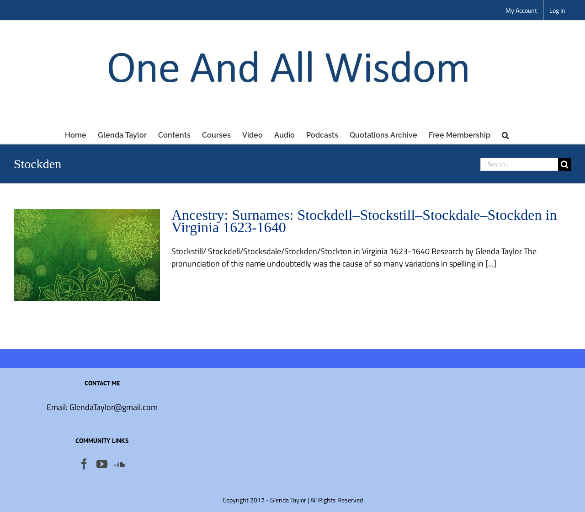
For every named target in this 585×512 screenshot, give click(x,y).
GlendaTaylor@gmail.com (113, 407)
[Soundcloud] (119, 464)
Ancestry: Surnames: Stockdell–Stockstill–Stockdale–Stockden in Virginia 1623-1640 (364, 221)
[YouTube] (101, 464)
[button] (505, 134)
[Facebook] (84, 464)
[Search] (564, 164)
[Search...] (519, 164)
